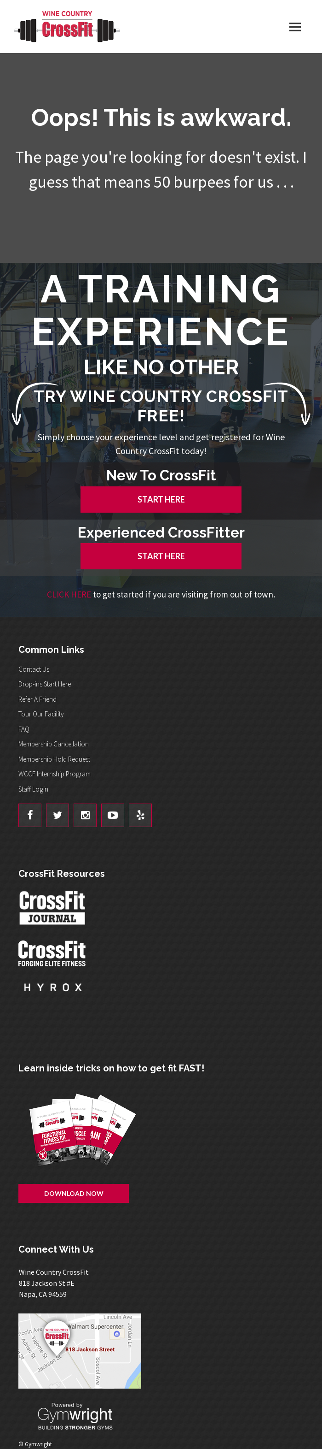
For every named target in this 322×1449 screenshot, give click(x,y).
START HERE (161, 499)
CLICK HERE (69, 594)
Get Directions (165, 1351)
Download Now (74, 1193)
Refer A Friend (37, 699)
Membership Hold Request (54, 759)
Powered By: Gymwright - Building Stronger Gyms (82, 1416)
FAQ (23, 729)
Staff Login (33, 789)
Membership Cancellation (53, 743)
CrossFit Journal (52, 910)
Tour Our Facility (41, 714)
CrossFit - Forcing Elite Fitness (52, 953)
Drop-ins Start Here (44, 684)
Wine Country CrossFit (66, 26)
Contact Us (33, 669)
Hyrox (52, 996)
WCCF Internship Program (54, 773)
